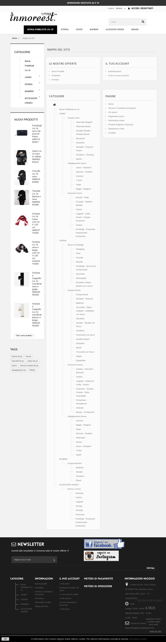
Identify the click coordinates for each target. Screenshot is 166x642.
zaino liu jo (32, 361)
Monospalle (81, 278)
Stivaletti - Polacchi (84, 299)
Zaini (78, 253)
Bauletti (79, 262)
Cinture (79, 225)
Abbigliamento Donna (77, 416)
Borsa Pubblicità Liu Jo (40, 29)
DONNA (65, 29)
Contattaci (39, 588)
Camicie (79, 176)
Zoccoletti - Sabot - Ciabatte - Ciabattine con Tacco (85, 310)
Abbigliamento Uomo (77, 163)
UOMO (79, 29)
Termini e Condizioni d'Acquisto (122, 108)
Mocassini (80, 138)
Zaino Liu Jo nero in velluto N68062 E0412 (37, 156)
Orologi (79, 506)
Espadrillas (81, 360)
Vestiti (78, 455)
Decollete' (80, 318)
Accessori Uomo (75, 193)
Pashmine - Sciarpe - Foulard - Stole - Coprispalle (85, 392)
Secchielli (80, 274)
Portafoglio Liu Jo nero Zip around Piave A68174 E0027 (37, 133)
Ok (5, 639)
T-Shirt (79, 180)
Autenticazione (114, 71)
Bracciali (79, 493)
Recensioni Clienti (150, 600)
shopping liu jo (19, 370)
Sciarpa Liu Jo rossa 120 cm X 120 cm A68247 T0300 (36, 223)
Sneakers (80, 330)
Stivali (78, 348)
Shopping (80, 249)
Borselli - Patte (82, 197)
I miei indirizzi (65, 598)
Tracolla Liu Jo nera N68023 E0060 (36, 176)
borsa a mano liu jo (29, 365)
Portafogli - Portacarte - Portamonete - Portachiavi (86, 232)
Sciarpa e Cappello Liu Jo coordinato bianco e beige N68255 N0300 (37, 314)
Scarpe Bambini (75, 463)
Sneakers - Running (85, 155)
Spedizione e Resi (116, 129)
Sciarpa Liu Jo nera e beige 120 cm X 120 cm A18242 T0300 (36, 252)
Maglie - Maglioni (83, 189)
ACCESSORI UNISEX (115, 29)
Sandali (79, 472)
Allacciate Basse (83, 126)
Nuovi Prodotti (57, 71)
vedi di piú (155, 631)
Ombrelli (79, 408)
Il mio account (69, 579)
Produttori (55, 75)
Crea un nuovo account (118, 75)
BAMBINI (94, 29)
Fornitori (55, 79)
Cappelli (79, 502)
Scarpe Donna (74, 290)
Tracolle (79, 257)
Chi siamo (112, 112)
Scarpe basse (82, 294)
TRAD (32, 370)
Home (14, 38)
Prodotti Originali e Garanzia (120, 124)
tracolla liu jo (18, 361)
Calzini (79, 209)
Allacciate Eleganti (84, 122)
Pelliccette (80, 438)
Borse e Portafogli (75, 245)
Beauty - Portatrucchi (85, 412)
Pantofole (80, 143)
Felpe (78, 184)
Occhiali (79, 510)
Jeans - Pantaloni (83, 167)
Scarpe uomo (73, 118)
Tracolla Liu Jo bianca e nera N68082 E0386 (36, 198)
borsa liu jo (17, 356)
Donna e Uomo (74, 489)
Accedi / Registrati (140, 8)
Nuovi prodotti (26, 119)
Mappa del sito (41, 606)
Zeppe (79, 356)
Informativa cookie (116, 120)
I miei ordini (64, 584)
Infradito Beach (82, 339)
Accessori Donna (75, 365)
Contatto (112, 133)
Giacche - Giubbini (84, 172)
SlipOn (79, 159)
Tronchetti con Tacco (85, 352)
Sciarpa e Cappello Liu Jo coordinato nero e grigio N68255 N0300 (37, 283)
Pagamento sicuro (116, 116)
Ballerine (80, 303)
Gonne (79, 442)
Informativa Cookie (138, 639)
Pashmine (80, 514)
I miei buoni (64, 609)
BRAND (135, 29)
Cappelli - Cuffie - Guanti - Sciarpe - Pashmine (84, 217)
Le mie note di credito (68, 594)
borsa (28, 356)
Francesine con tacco (85, 335)
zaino (14, 365)
